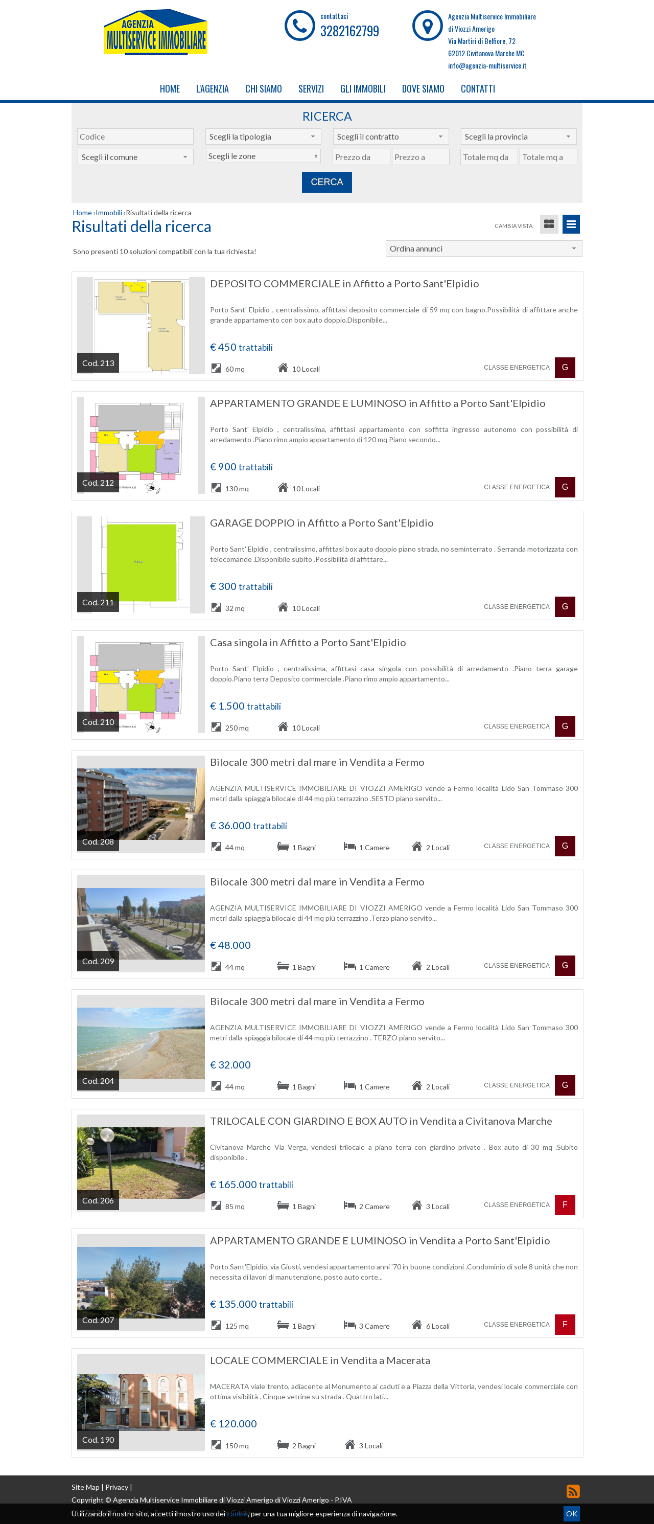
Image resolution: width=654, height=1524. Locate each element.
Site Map (86, 1487)
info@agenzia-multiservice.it (487, 65)
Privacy (116, 1487)
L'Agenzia (212, 88)
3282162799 (349, 30)
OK (571, 1513)
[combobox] (263, 136)
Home (170, 88)
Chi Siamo (263, 88)
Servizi (311, 88)
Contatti (478, 88)
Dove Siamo (423, 88)
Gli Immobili (363, 88)
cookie (237, 1513)
